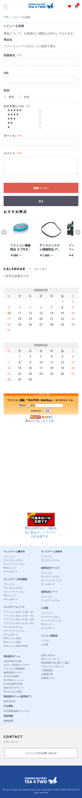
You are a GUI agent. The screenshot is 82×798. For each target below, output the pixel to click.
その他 (44, 644)
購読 (22, 405)
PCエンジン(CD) (12, 642)
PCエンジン (10, 568)
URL (6, 73)
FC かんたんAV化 (13, 691)
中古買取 (8, 706)
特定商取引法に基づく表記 (55, 662)
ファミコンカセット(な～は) (19, 619)
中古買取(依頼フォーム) (16, 711)
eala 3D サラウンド (14, 687)
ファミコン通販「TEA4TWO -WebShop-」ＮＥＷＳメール (40, 400)
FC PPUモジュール (13, 680)
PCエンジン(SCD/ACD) (16, 646)
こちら (44, 421)
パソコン (45, 640)
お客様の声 (47, 674)
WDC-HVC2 (9, 701)
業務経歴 (8, 720)
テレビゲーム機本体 (14, 551)
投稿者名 (9, 55)
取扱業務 (8, 716)
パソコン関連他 (49, 635)
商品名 (8, 39)
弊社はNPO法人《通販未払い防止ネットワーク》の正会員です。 (41, 528)
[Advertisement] (41, 471)
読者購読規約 (35, 411)
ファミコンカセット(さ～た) (19, 615)
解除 (31, 405)
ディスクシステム (13, 560)
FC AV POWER (11, 676)
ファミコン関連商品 (14, 668)
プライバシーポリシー (53, 666)
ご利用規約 (47, 670)
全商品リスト (48, 678)
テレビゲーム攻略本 (51, 551)
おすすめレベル (14, 106)
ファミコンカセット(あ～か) (19, 611)
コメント (9, 153)
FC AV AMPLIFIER (13, 683)
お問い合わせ (48, 655)
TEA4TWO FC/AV (13, 661)
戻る (41, 201)
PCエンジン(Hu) (12, 638)
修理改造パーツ (49, 591)
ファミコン (9, 556)
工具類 (44, 608)
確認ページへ (41, 188)
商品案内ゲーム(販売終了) (17, 696)
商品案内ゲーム (12, 656)
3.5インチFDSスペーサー (17, 665)
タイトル (9, 135)
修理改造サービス (50, 568)
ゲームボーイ (11, 571)
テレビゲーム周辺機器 (15, 579)
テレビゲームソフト (14, 607)
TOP (6, 17)
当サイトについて (50, 659)
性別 (6, 90)
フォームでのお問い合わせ (41, 753)
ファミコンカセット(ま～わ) (19, 623)
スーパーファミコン (14, 564)
